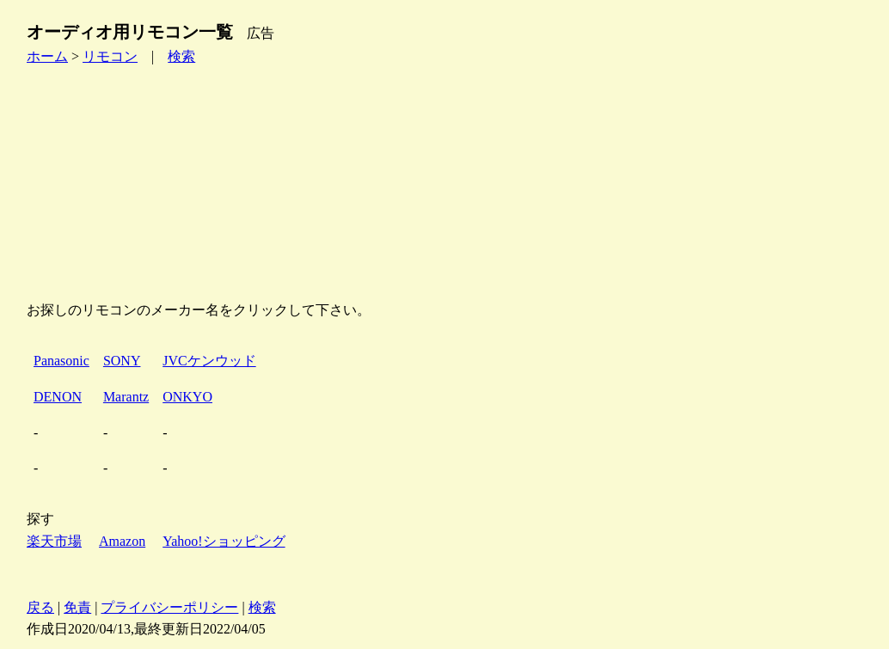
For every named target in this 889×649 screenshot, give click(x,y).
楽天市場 (54, 541)
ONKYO (187, 396)
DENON (58, 396)
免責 (77, 607)
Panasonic (61, 360)
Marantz (126, 396)
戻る (40, 607)
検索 (181, 56)
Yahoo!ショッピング (223, 541)
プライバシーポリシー (169, 607)
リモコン (110, 56)
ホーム (47, 56)
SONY (122, 360)
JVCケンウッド (208, 360)
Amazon (122, 541)
